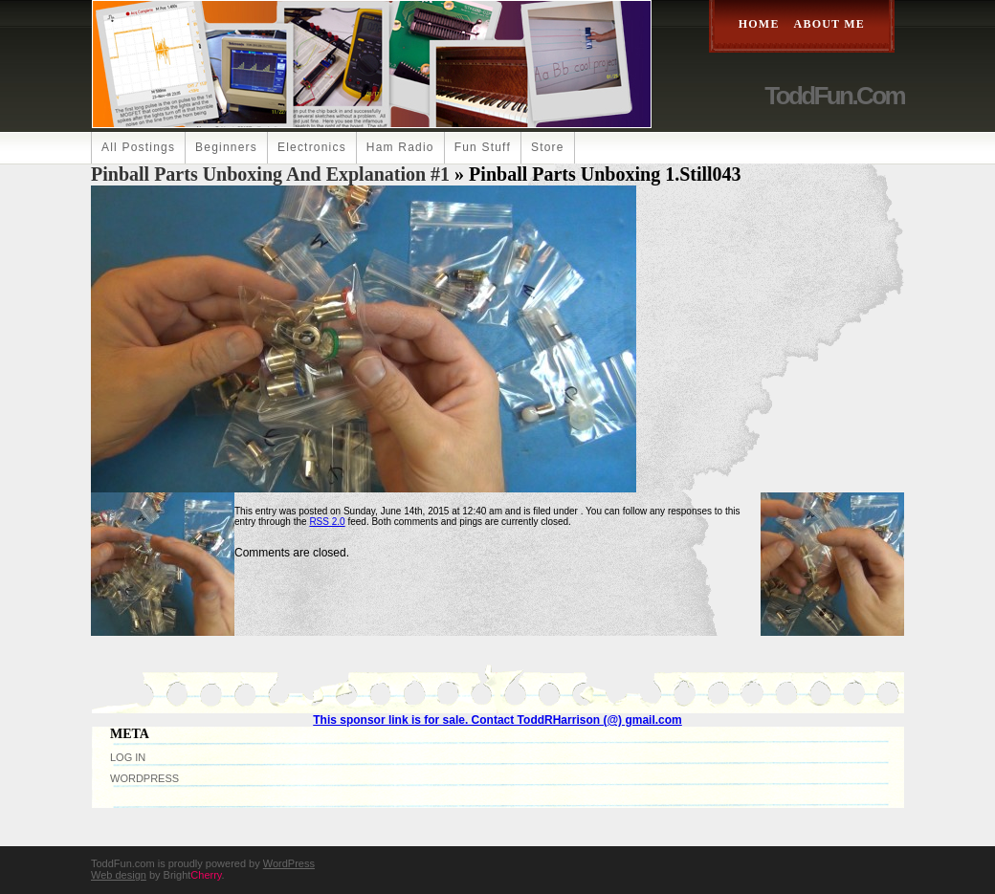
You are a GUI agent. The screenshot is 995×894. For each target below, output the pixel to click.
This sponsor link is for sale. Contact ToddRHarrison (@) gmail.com (497, 720)
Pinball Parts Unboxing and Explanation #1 (270, 174)
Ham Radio (400, 147)
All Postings (138, 147)
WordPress (144, 778)
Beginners (226, 147)
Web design (118, 875)
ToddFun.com (834, 95)
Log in (127, 757)
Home (759, 24)
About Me (829, 24)
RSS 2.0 (326, 521)
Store (547, 147)
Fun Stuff (482, 147)
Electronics (311, 147)
